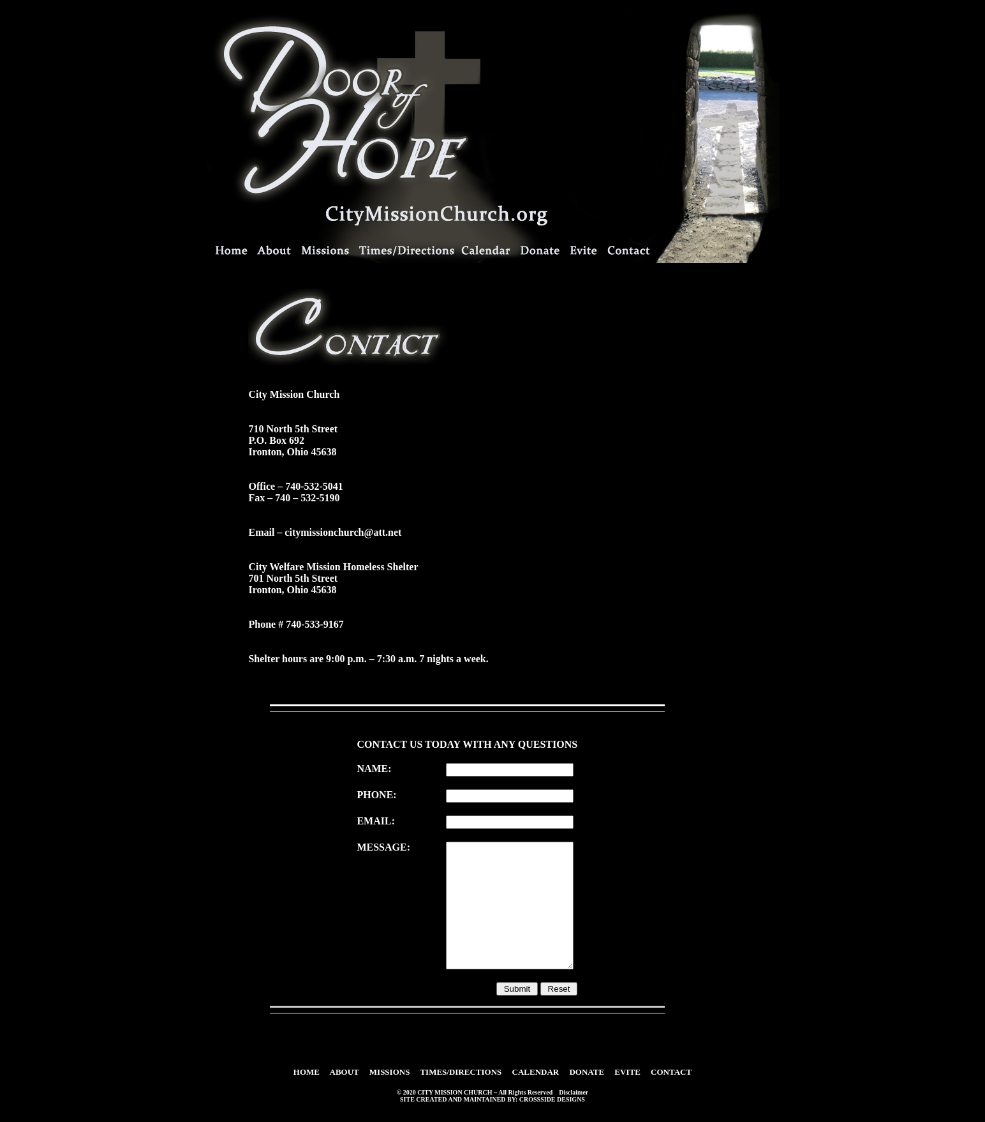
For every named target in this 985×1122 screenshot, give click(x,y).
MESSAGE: (383, 847)
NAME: (374, 768)
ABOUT (344, 1072)
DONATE (586, 1072)
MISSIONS (389, 1072)
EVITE (627, 1072)
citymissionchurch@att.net (343, 532)
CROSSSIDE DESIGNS (552, 1099)
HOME (306, 1072)
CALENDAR (535, 1072)
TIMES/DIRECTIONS (460, 1072)
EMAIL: (376, 820)
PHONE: (376, 794)
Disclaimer (573, 1092)
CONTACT (671, 1072)
